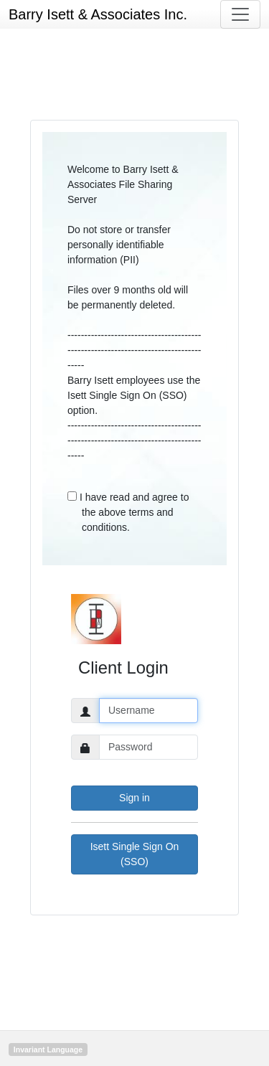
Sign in (134, 797)
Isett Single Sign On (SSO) (134, 854)
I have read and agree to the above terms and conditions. (128, 512)
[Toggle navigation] (240, 14)
